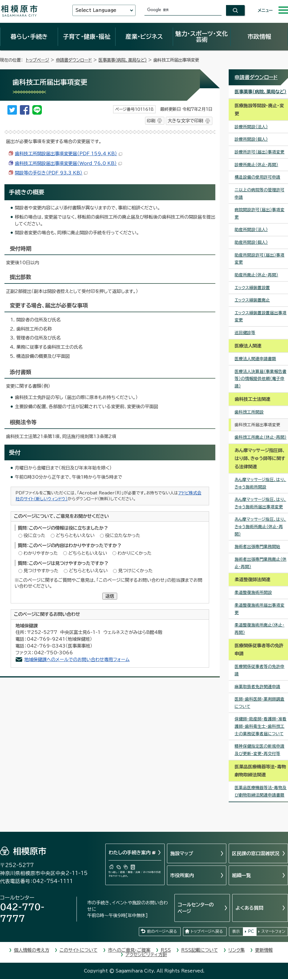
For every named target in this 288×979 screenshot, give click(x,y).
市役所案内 (182, 875)
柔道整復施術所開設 (253, 592)
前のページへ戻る (162, 931)
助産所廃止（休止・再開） (256, 275)
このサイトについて (79, 950)
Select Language (95, 10)
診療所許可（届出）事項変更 (259, 152)
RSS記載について (199, 950)
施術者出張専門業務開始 (257, 546)
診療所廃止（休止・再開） (256, 165)
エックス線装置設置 (252, 288)
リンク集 (236, 950)
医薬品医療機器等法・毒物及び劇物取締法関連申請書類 (261, 791)
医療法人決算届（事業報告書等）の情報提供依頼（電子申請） (261, 378)
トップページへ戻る (207, 931)
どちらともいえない (75, 535)
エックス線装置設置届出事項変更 (261, 316)
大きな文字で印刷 (185, 120)
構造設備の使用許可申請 (257, 177)
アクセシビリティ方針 (146, 954)
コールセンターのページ (196, 908)
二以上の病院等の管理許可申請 (259, 193)
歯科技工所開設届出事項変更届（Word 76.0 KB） (68, 163)
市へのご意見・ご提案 (129, 950)
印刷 (151, 120)
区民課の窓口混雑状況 (255, 853)
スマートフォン (273, 931)
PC (251, 931)
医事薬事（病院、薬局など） (122, 60)
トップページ (37, 60)
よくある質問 (249, 908)
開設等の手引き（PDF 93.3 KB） (51, 173)
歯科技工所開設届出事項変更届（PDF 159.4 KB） (68, 153)
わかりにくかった (134, 553)
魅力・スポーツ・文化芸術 (201, 36)
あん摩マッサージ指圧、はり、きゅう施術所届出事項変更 (260, 503)
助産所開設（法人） (251, 229)
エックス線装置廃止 (252, 300)
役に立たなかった (122, 535)
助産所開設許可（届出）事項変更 (259, 259)
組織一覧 (241, 875)
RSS (166, 950)
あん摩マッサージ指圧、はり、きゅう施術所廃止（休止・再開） (260, 526)
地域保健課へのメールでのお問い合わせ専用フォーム (77, 659)
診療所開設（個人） (251, 139)
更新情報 (264, 950)
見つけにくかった (135, 570)
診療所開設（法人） (251, 127)
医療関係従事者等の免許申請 (259, 670)
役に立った (34, 535)
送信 (109, 596)
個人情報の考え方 (31, 950)
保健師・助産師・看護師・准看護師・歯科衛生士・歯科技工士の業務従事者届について (261, 726)
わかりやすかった (40, 553)
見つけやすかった (40, 570)
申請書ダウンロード (74, 60)
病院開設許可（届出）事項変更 (259, 213)
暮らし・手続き (29, 36)
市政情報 (259, 36)
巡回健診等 (245, 333)
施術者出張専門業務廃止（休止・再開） (261, 563)
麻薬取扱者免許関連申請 (257, 687)
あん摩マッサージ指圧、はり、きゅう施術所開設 (260, 483)
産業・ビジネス (144, 36)
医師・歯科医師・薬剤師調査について (259, 703)
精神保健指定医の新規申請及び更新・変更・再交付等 (259, 750)
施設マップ (181, 853)
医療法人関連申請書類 (255, 359)
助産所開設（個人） (251, 242)
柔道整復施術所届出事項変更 (259, 609)
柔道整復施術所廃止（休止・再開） (259, 628)
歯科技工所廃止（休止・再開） (261, 437)
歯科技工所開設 (249, 412)
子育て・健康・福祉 (86, 36)
